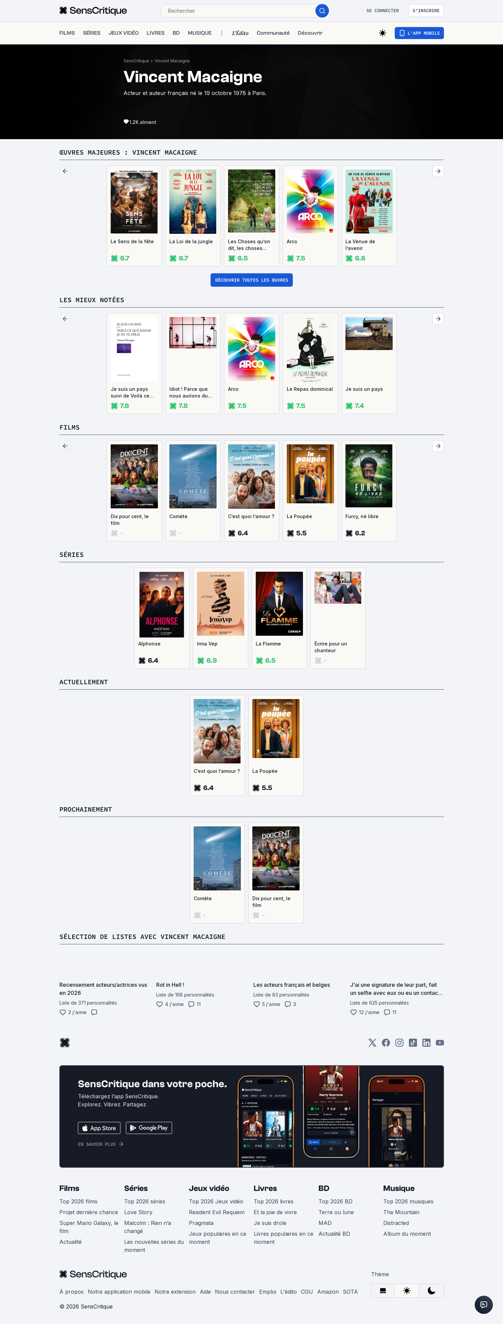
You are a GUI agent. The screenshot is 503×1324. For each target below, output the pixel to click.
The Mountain (401, 1212)
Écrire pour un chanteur (330, 647)
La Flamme (268, 644)
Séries (136, 1188)
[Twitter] (372, 1045)
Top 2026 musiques (408, 1201)
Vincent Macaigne (172, 60)
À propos (71, 1291)
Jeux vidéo (209, 1188)
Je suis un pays (364, 389)
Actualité (70, 1241)
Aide (205, 1291)
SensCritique (136, 60)
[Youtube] (440, 1045)
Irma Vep (207, 644)
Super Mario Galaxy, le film (88, 1227)
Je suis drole (270, 1223)
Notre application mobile (119, 1291)
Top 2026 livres (274, 1201)
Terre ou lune (336, 1212)
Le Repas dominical (310, 389)
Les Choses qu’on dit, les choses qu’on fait (249, 245)
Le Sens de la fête (132, 241)
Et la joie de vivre (275, 1212)
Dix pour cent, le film (130, 519)
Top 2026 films (78, 1201)
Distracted (396, 1223)
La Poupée (299, 516)
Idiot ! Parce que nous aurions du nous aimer (188, 392)
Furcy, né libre (362, 516)
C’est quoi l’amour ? (251, 516)
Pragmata (201, 1223)
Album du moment (407, 1233)
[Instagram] (399, 1045)
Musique (399, 1188)
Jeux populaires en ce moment (217, 1237)
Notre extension (175, 1291)
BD (323, 1188)
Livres (265, 1188)
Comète (178, 516)
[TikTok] (413, 1045)
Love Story (138, 1212)
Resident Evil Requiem (217, 1212)
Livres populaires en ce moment (283, 1237)
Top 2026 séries (144, 1201)
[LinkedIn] (426, 1045)
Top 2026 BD (335, 1201)
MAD (325, 1223)
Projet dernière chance (88, 1212)
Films (69, 1188)
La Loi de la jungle (191, 241)
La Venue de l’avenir (360, 245)
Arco (292, 241)
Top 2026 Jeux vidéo (216, 1201)
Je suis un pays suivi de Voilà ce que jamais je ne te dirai (133, 392)
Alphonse (149, 644)
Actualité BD (334, 1233)
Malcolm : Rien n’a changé (147, 1227)
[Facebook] (386, 1045)
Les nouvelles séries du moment (154, 1245)
